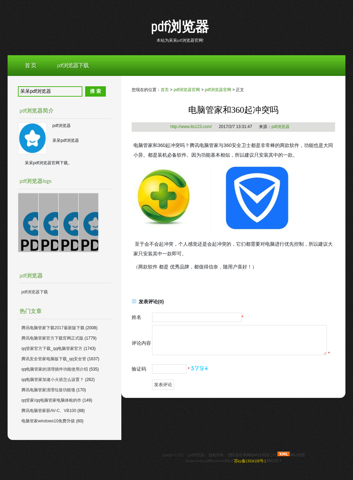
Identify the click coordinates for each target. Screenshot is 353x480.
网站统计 (274, 461)
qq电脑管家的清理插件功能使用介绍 (54, 369)
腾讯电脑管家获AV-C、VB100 (48, 410)
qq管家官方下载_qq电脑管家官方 (51, 348)
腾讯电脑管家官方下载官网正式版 (52, 338)
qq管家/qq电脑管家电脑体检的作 (51, 400)
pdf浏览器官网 (187, 89)
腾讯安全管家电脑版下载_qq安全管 (53, 358)
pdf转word (212, 461)
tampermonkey (194, 461)
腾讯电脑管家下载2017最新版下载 (52, 327)
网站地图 (297, 455)
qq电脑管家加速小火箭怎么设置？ (52, 379)
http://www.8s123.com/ (191, 126)
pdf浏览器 (180, 27)
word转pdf (227, 461)
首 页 (30, 65)
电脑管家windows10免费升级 (48, 421)
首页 (165, 89)
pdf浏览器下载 (73, 65)
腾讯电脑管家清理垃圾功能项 (48, 390)
